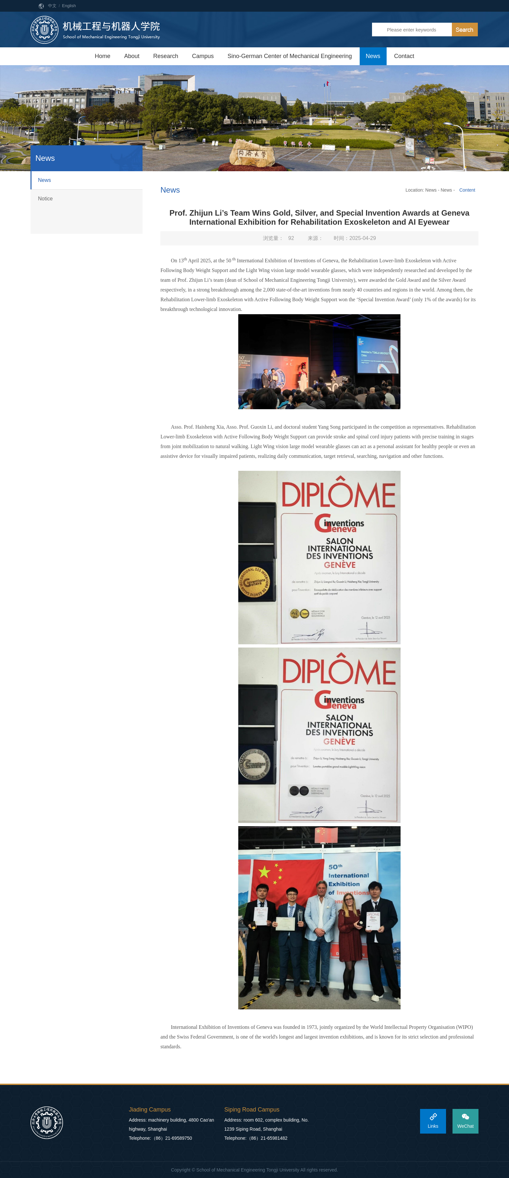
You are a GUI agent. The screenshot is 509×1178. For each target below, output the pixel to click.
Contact (404, 56)
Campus (203, 56)
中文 (52, 5)
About (131, 56)
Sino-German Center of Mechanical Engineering (290, 56)
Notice (45, 198)
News (373, 56)
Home (102, 56)
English (69, 5)
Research (165, 56)
